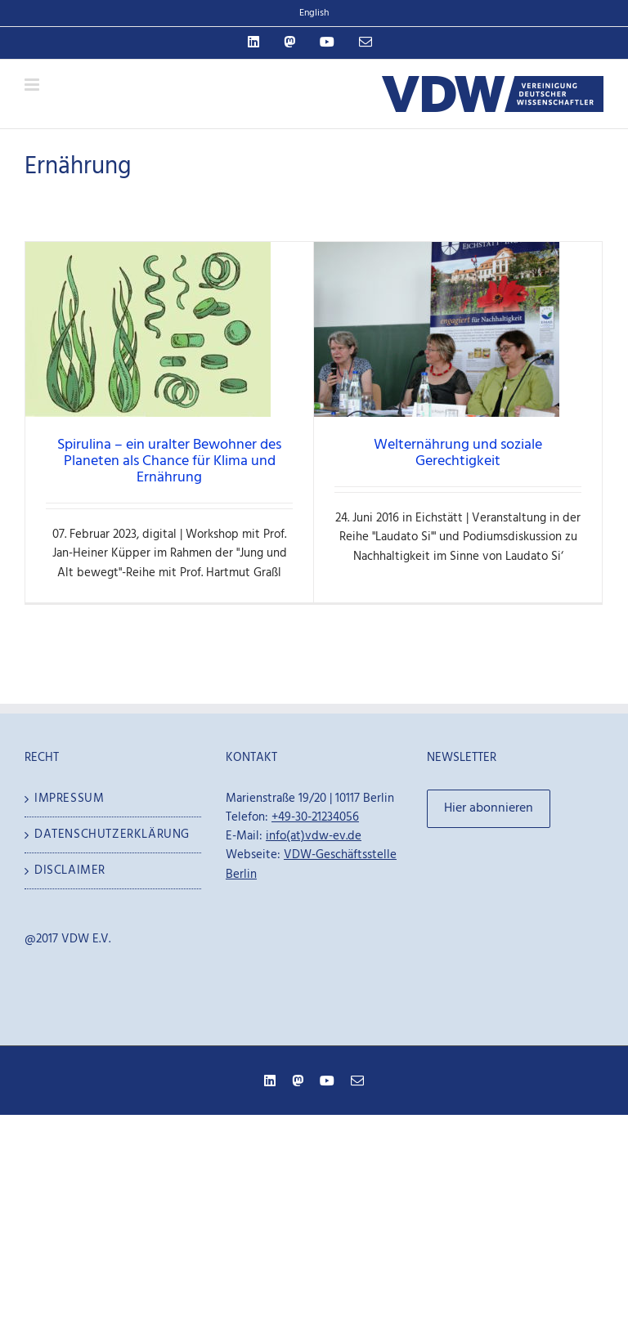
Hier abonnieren (488, 808)
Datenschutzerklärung (112, 835)
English (314, 13)
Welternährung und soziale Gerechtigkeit (458, 453)
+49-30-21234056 (315, 817)
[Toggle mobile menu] (33, 84)
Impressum (69, 799)
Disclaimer (69, 870)
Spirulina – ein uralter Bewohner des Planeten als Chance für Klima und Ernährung (169, 461)
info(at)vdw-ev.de (313, 836)
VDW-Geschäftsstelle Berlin (311, 864)
